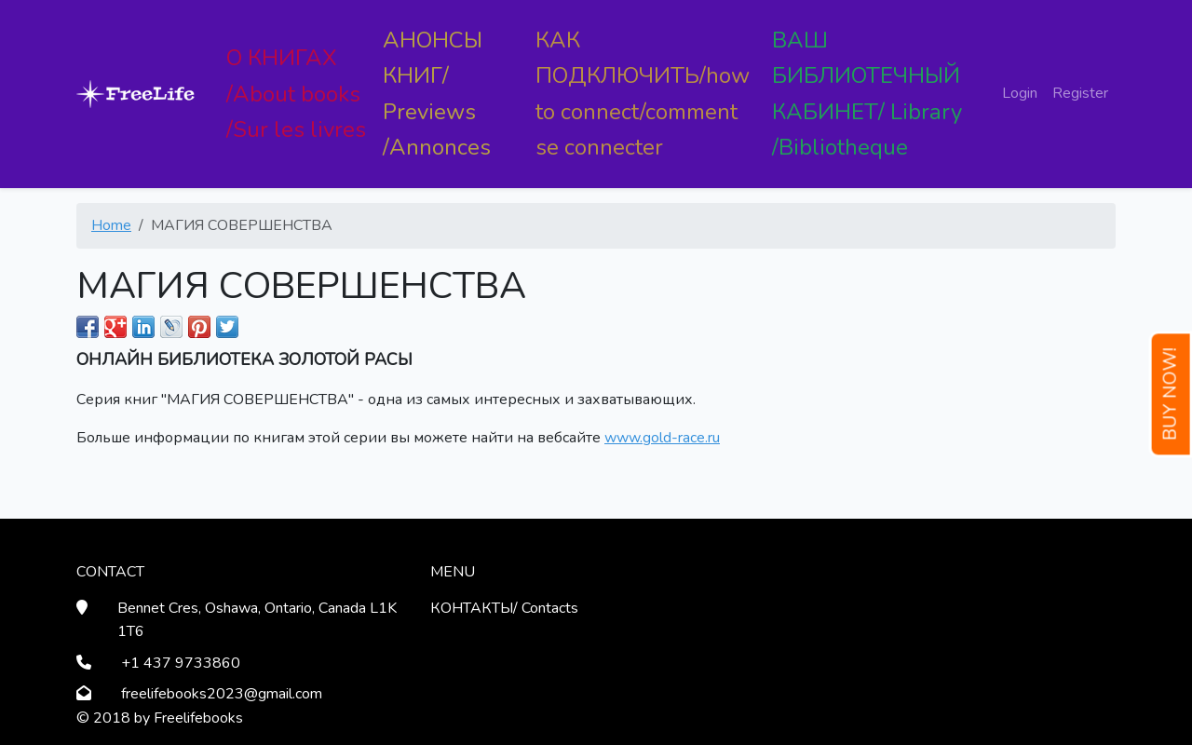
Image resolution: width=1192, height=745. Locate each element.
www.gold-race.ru (662, 437)
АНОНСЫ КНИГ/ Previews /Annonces (437, 93)
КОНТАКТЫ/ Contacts (504, 608)
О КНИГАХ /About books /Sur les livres (296, 93)
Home (111, 225)
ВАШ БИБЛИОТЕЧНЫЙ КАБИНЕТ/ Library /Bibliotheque (867, 93)
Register (1080, 93)
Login (1019, 93)
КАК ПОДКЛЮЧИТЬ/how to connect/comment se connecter (642, 93)
